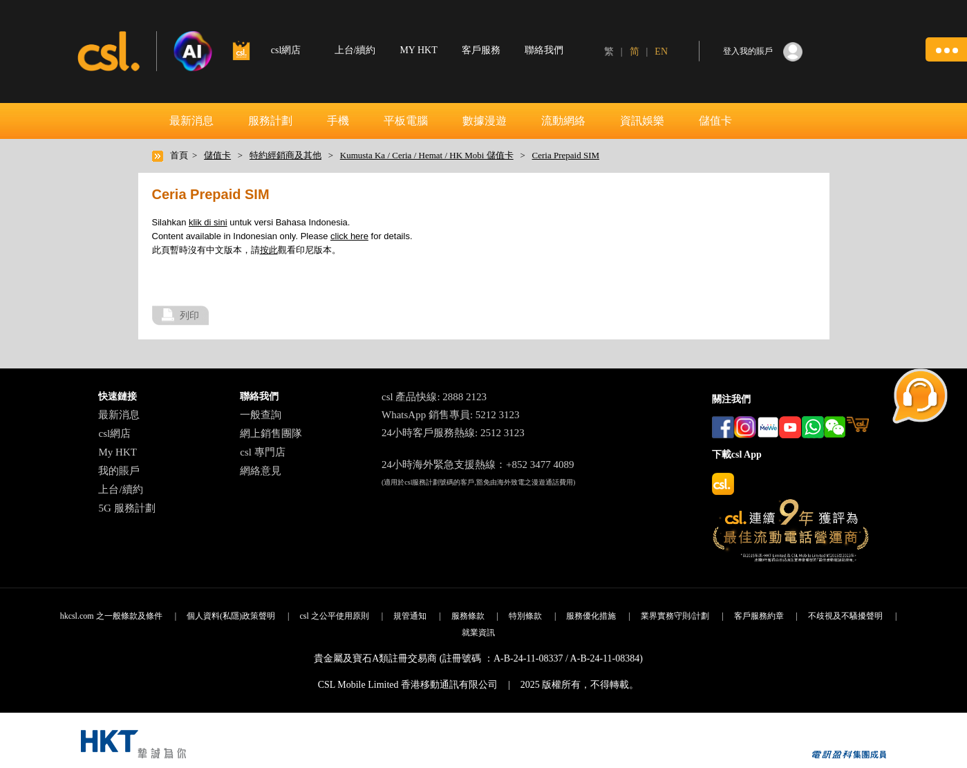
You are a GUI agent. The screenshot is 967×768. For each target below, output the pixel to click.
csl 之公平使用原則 (333, 616)
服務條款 (468, 616)
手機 (338, 121)
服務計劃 (270, 121)
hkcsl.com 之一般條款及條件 (111, 616)
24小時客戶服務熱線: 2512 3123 (453, 432)
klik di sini (208, 222)
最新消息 (191, 121)
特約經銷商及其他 (285, 155)
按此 (269, 250)
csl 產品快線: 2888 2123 (434, 396)
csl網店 (114, 433)
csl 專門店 (262, 452)
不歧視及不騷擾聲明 (845, 616)
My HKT (117, 452)
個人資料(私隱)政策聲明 (231, 616)
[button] (946, 49)
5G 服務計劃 (126, 508)
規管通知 (409, 616)
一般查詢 (260, 414)
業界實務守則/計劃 (675, 616)
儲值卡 (715, 121)
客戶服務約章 (759, 616)
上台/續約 (355, 50)
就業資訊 (478, 632)
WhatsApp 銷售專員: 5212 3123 (451, 414)
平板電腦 (406, 121)
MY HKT (418, 50)
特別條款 (525, 616)
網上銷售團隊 (271, 433)
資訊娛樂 (642, 121)
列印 (189, 315)
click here (349, 236)
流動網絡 (563, 121)
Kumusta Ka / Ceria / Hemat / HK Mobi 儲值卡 (427, 155)
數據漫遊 (484, 121)
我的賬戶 (119, 470)
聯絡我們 (544, 50)
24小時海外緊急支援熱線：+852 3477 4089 (478, 464)
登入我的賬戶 (748, 51)
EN (661, 51)
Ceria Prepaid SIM (565, 155)
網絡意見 (260, 470)
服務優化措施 (591, 616)
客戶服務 (481, 50)
